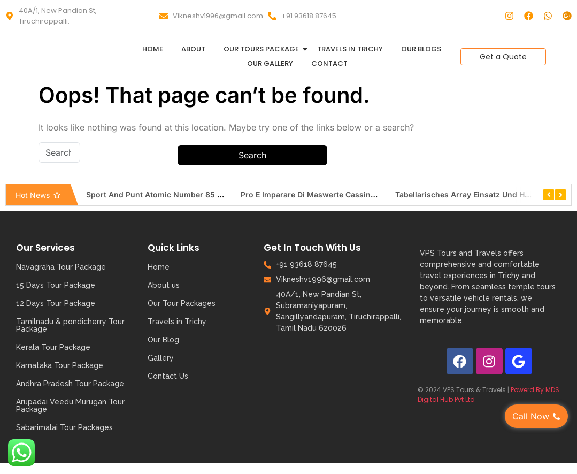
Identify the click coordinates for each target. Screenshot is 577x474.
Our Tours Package (263, 49)
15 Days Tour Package (55, 285)
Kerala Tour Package (53, 347)
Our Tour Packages (182, 303)
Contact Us (168, 376)
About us (164, 285)
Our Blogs (421, 49)
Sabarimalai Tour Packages (64, 427)
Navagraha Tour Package (61, 267)
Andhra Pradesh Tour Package (70, 383)
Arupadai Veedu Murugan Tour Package (70, 405)
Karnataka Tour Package (59, 365)
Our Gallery (270, 63)
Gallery (161, 358)
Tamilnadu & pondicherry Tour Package (70, 325)
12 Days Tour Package (55, 303)
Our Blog (163, 339)
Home (152, 49)
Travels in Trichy (350, 49)
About (193, 49)
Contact (329, 63)
